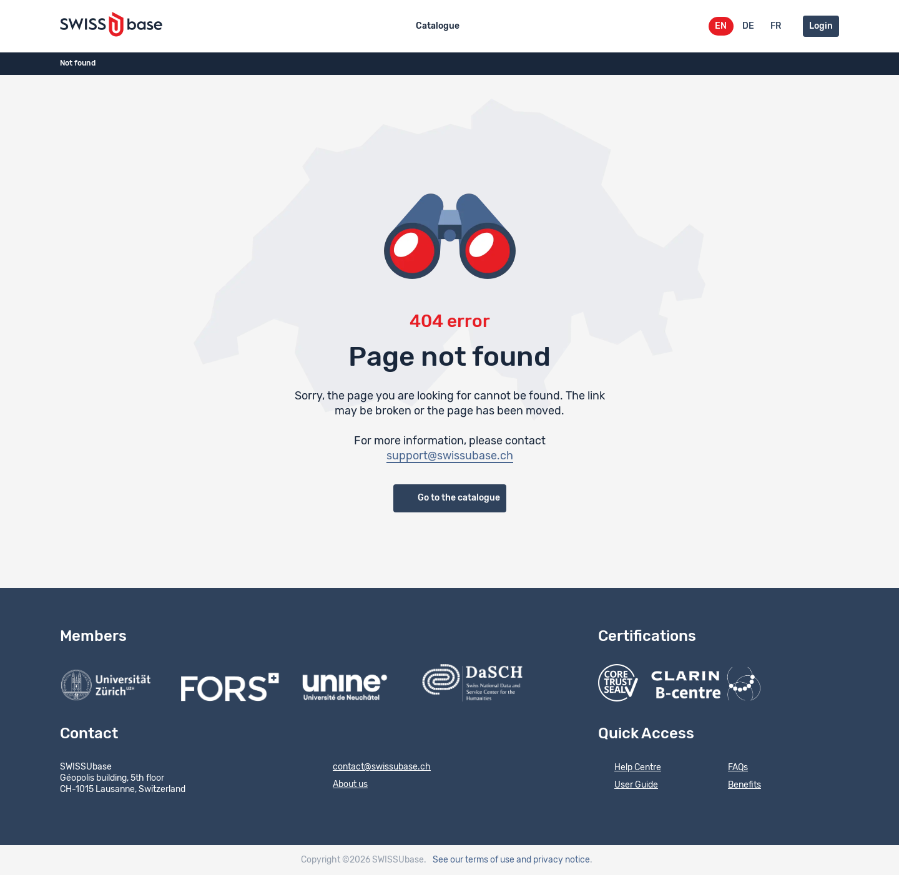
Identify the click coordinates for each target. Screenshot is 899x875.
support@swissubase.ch (449, 456)
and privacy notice (553, 860)
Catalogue (437, 26)
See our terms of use (473, 860)
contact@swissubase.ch (374, 767)
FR (775, 26)
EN (721, 26)
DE (748, 26)
